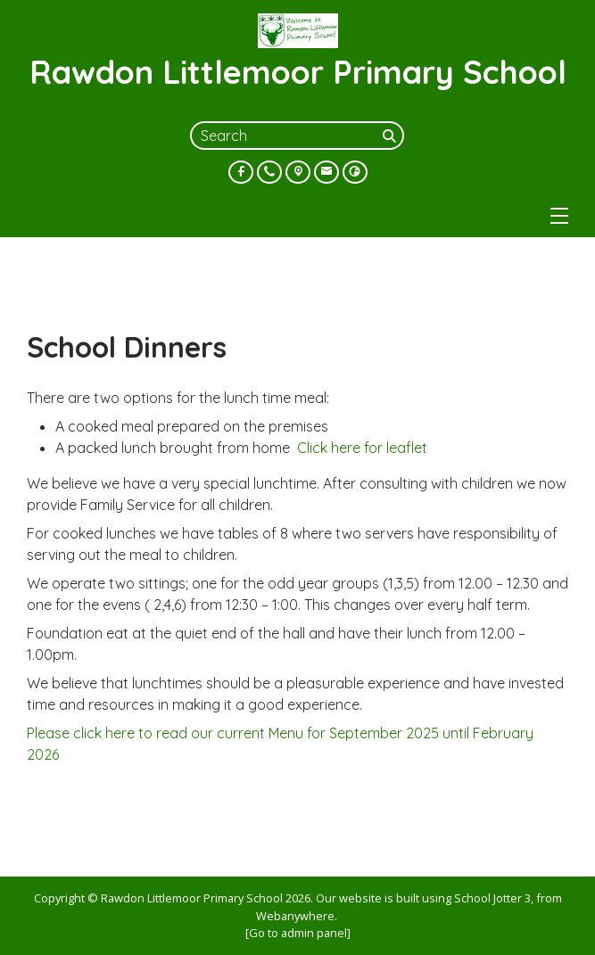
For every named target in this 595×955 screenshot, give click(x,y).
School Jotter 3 (492, 898)
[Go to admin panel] (298, 933)
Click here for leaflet (362, 448)
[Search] (391, 135)
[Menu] (559, 215)
